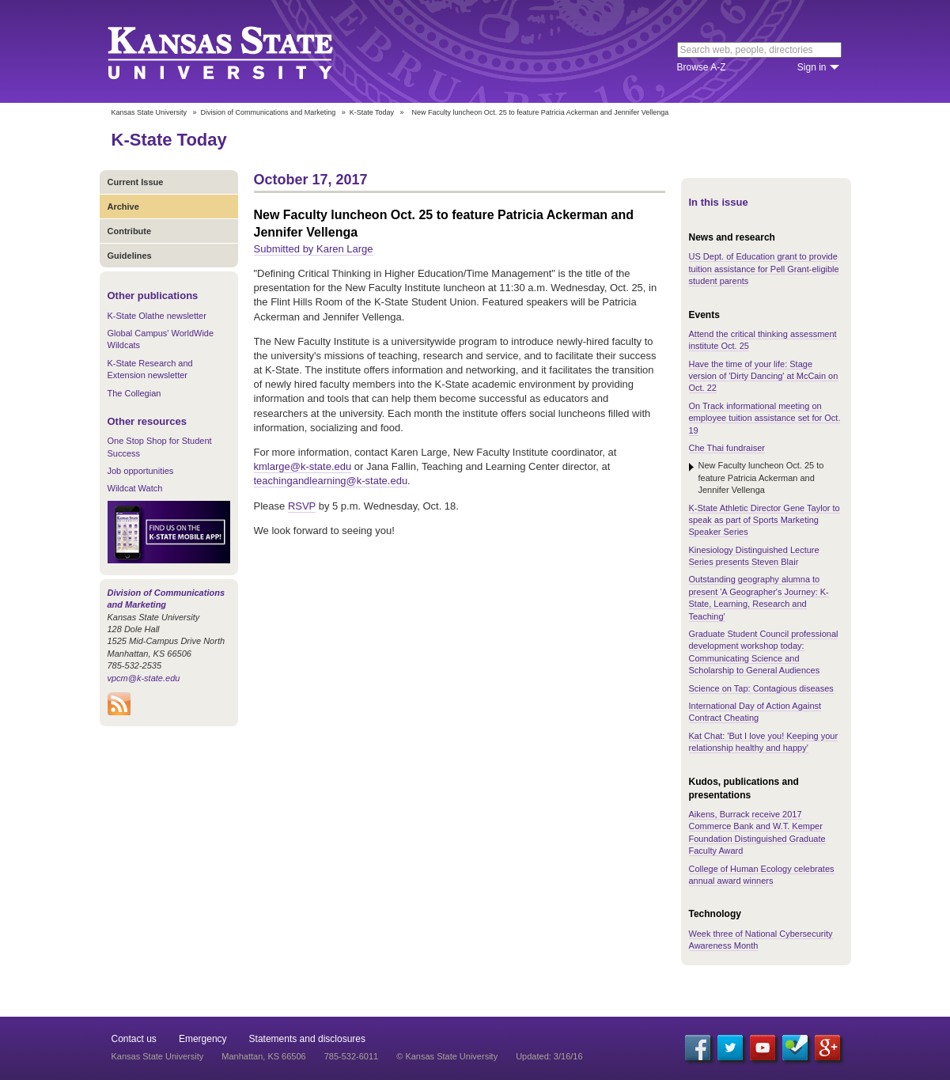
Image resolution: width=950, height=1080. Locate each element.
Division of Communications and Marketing (268, 112)
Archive (123, 206)
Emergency (203, 1038)
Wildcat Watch (135, 488)
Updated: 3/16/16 (549, 1056)
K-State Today (372, 112)
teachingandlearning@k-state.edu (331, 481)
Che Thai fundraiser (727, 448)
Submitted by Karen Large (313, 249)
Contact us (134, 1038)
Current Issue (136, 182)
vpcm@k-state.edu (144, 678)
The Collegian (134, 393)
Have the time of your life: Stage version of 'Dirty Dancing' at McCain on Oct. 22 (763, 376)
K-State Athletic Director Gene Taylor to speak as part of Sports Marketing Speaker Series (764, 520)
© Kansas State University (447, 1056)
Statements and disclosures (307, 1038)
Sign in (812, 67)
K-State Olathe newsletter (157, 315)
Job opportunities (141, 471)
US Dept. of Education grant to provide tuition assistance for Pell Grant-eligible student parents (764, 269)
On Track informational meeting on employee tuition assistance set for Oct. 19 (765, 418)
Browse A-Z (701, 67)
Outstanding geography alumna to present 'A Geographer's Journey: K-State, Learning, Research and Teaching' (759, 597)
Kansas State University (240, 51)
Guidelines (130, 255)
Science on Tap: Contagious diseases (761, 688)
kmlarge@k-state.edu (303, 466)
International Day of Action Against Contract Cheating (755, 711)
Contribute (130, 231)
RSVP (302, 506)
